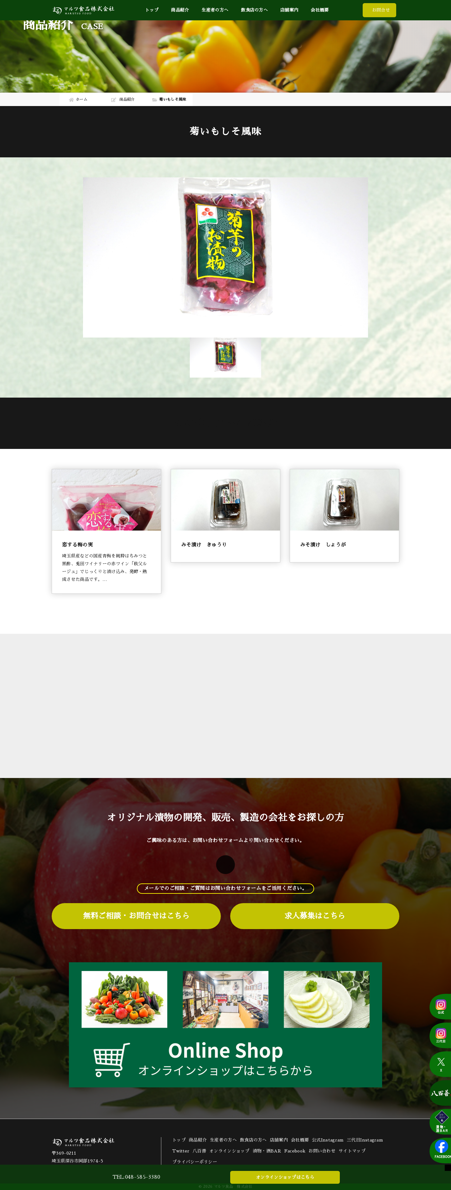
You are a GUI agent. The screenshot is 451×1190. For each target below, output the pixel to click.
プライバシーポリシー (194, 1162)
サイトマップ (352, 1151)
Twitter (180, 1151)
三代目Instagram (365, 1140)
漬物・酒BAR (267, 1151)
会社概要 (320, 10)
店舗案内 (289, 10)
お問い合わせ (321, 1151)
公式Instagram (328, 1140)
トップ (151, 10)
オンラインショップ (229, 1151)
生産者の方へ (214, 10)
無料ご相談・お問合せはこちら (136, 916)
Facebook (294, 1151)
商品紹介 (198, 1140)
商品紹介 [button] (180, 10)
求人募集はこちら (314, 916)
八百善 (199, 1151)
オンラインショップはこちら (285, 1177)
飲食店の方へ (254, 10)
